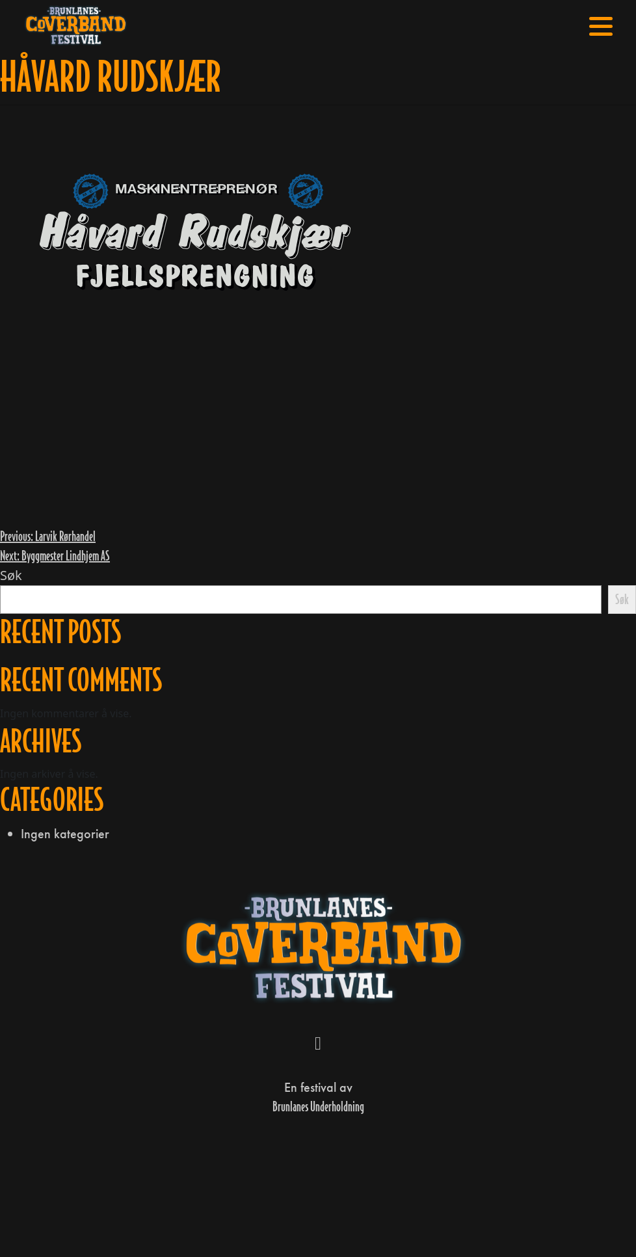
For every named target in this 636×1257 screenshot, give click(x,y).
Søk (11, 575)
